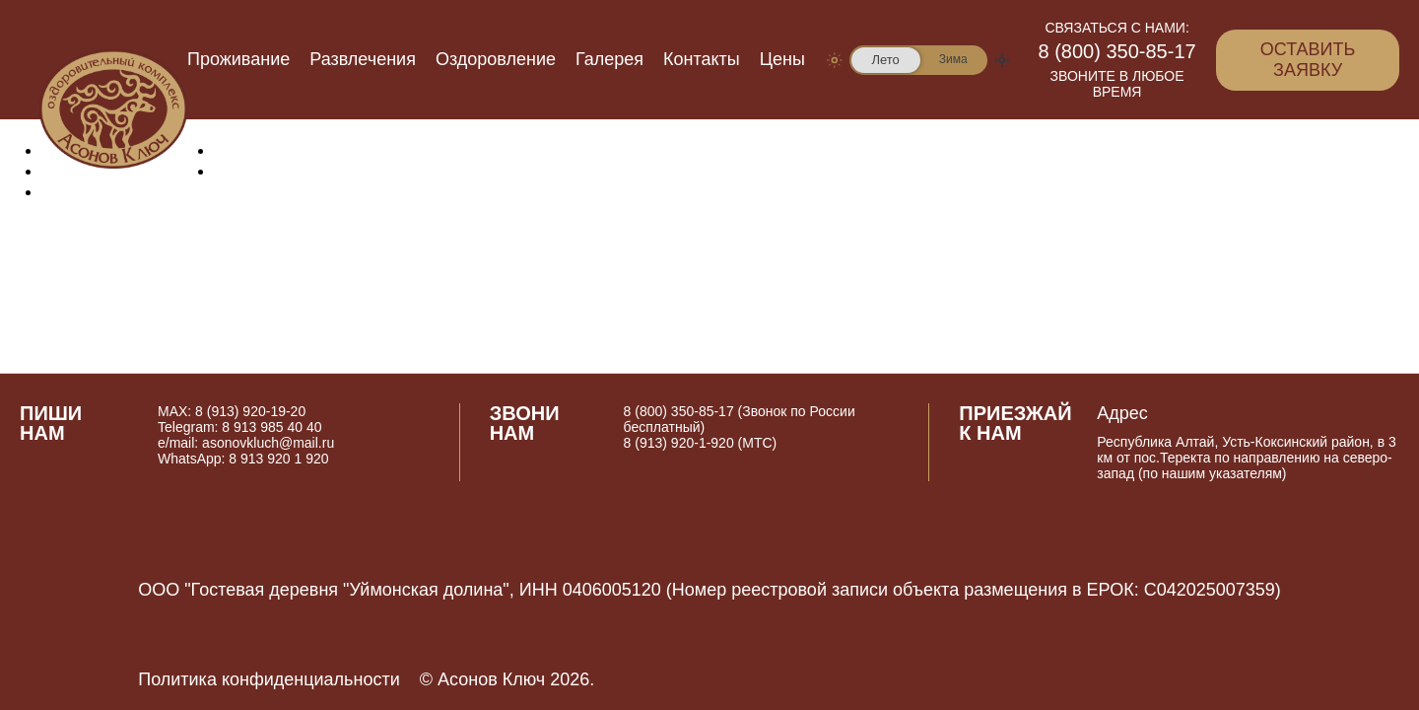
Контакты (701, 59)
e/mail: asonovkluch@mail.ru (246, 443)
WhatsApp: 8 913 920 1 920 (243, 458)
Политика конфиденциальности (269, 679)
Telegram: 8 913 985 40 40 (240, 427)
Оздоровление (496, 59)
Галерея (609, 59)
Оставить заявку (1308, 59)
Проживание (238, 59)
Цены (782, 59)
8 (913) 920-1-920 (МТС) (700, 443)
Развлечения (362, 59)
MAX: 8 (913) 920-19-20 (231, 411)
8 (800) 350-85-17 (1117, 51)
